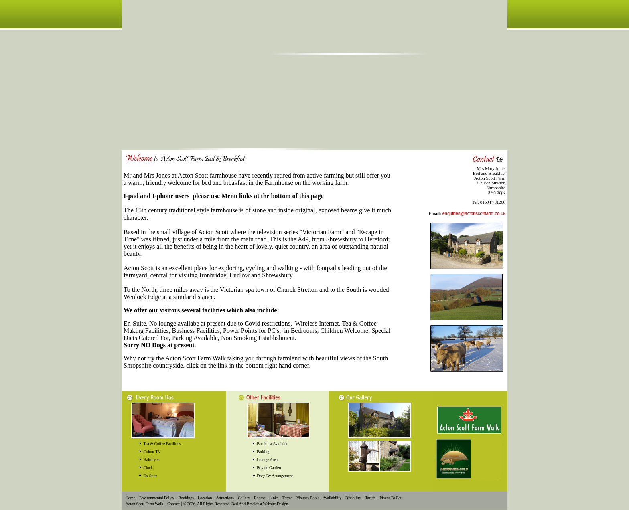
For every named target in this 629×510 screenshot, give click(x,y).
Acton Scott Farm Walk (144, 504)
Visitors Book (307, 498)
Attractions (224, 498)
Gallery (244, 498)
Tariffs (370, 498)
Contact (173, 504)
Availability (332, 498)
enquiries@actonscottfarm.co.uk (473, 213)
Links (273, 498)
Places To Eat (390, 498)
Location (205, 498)
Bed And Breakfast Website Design (259, 504)
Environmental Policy (156, 498)
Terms (287, 498)
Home (130, 498)
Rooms (259, 498)
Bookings (186, 498)
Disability (352, 498)
